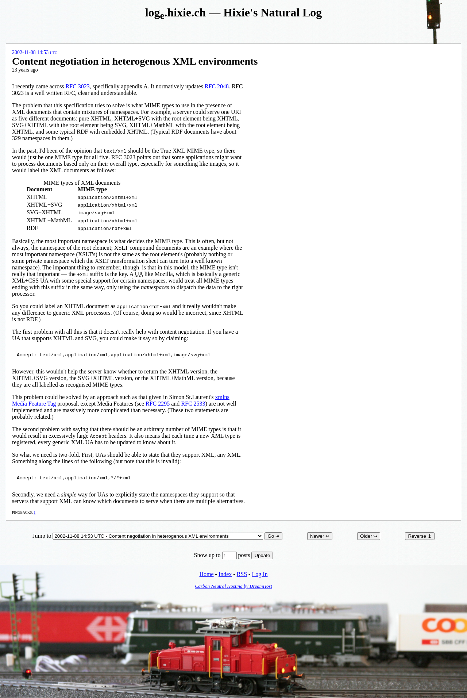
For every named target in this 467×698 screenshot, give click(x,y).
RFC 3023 (78, 86)
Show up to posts (223, 557)
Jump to (148, 538)
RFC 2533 (193, 405)
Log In (259, 576)
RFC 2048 (217, 86)
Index (225, 576)
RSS (242, 576)
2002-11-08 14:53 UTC (34, 52)
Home (206, 576)
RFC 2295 (158, 405)
